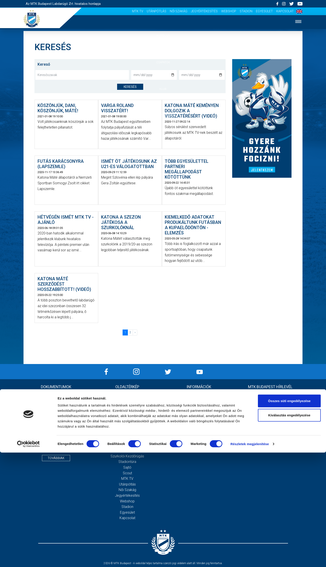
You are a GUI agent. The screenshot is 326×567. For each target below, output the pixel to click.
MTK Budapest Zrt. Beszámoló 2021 (56, 439)
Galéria (163, 102)
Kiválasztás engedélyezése (289, 529)
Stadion (246, 11)
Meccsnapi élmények (127, 450)
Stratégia (127, 428)
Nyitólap (163, 35)
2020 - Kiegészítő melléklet (56, 406)
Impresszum (198, 394)
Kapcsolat (285, 11)
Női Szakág (178, 11)
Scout (127, 473)
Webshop (228, 11)
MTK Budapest (127, 417)
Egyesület (264, 11)
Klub (163, 89)
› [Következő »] (135, 332)
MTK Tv (137, 11)
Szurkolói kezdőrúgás (127, 456)
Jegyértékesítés (204, 11)
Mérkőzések (163, 75)
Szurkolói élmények (163, 115)
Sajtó (127, 467)
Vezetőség (127, 433)
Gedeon (127, 439)
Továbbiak (56, 458)
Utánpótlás (156, 11)
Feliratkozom (270, 440)
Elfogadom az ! (272, 431)
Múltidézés (127, 422)
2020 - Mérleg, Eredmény (56, 411)
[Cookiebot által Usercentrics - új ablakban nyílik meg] (28, 558)
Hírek (163, 49)
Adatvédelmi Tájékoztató (198, 400)
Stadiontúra (127, 462)
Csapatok (163, 62)
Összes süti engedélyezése (289, 515)
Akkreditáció (163, 129)
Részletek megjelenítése (249, 558)
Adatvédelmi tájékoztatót (281, 431)
